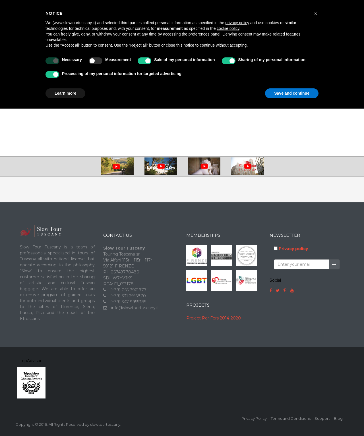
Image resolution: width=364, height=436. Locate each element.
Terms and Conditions (291, 418)
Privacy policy (293, 248)
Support (322, 418)
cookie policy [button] (228, 28)
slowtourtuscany (105, 424)
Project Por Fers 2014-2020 (213, 318)
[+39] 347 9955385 (128, 301)
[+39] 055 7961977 (128, 289)
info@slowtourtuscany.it (135, 307)
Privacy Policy (254, 418)
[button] (315, 13)
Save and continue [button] (291, 93)
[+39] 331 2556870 (128, 295)
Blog (338, 418)
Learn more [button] (65, 93)
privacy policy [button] (237, 22)
